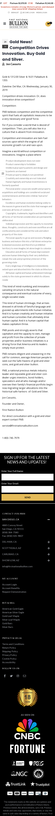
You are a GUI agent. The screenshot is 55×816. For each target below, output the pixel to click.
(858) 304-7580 (10, 532)
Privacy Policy (9, 655)
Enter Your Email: (10, 483)
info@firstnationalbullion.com (17, 566)
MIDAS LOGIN (41, 12)
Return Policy (9, 647)
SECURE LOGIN (27, 12)
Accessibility (8, 662)
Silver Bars (7, 627)
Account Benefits (11, 588)
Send (27, 497)
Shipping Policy (10, 651)
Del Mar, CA (9, 541)
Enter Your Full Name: (12, 471)
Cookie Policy (9, 658)
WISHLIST (13, 12)
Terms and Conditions (13, 644)
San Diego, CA (10, 519)
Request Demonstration (14, 591)
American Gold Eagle (12, 608)
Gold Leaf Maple (10, 616)
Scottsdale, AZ (11, 548)
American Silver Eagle (13, 612)
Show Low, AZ (10, 560)
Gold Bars (7, 623)
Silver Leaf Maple (11, 619)
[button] (48, 24)
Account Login (9, 584)
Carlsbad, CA (10, 554)
